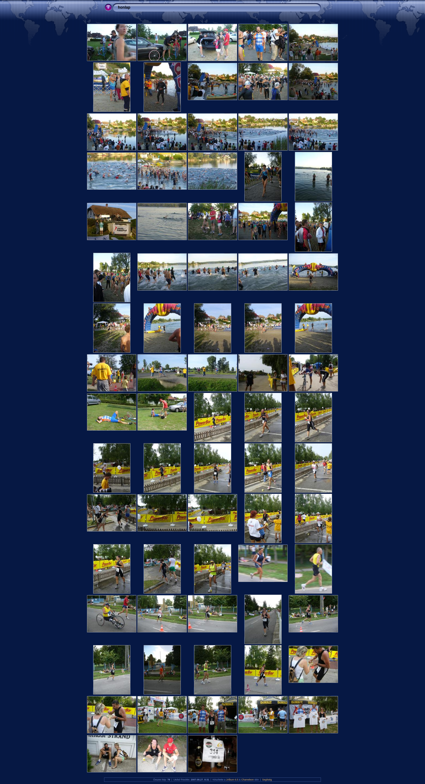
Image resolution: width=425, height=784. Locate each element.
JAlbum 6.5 (232, 779)
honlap (124, 7)
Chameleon (247, 779)
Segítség (267, 779)
